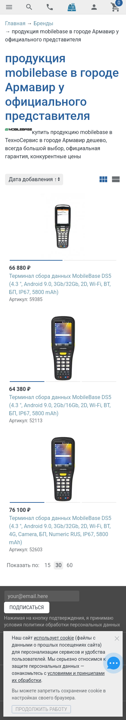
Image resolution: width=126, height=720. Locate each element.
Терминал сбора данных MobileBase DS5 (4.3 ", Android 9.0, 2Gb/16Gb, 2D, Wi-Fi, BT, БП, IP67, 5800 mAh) (60, 405)
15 (47, 565)
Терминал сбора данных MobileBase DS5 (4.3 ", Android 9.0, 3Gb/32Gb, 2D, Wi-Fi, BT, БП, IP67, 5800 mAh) (60, 284)
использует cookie (54, 638)
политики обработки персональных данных (71, 624)
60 (70, 565)
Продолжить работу (41, 709)
